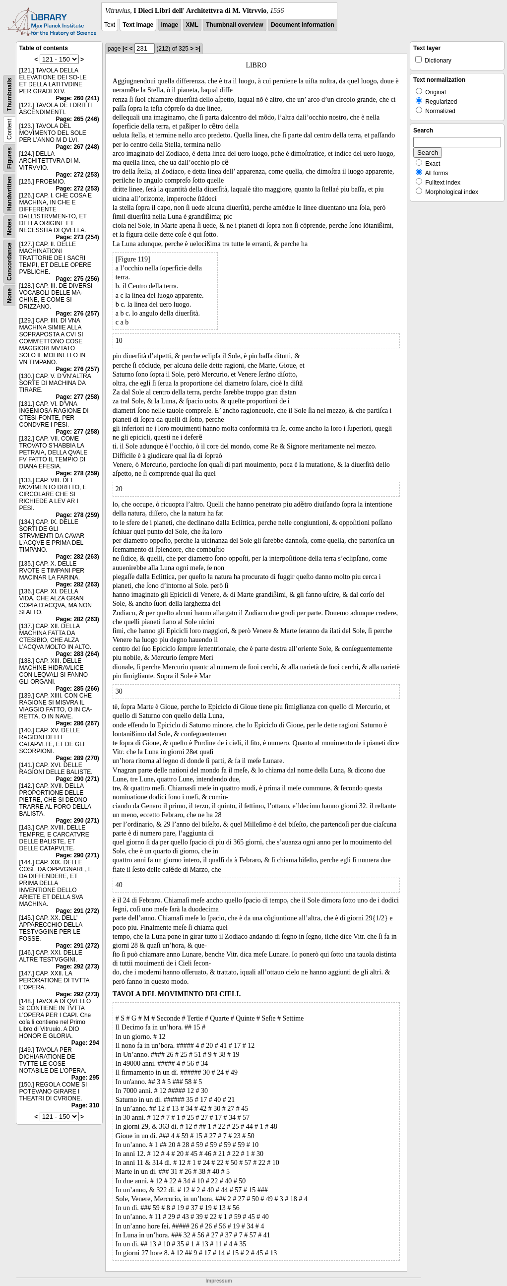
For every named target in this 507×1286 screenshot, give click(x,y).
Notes (9, 226)
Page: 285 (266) (77, 688)
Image (170, 24)
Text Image (138, 24)
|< (125, 48)
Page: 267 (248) (77, 146)
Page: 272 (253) (77, 174)
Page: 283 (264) (77, 653)
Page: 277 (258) (77, 396)
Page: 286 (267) (77, 723)
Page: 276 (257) (77, 313)
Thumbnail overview (234, 24)
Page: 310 (85, 1105)
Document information (302, 24)
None (9, 295)
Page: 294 (85, 1042)
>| (197, 48)
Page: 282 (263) (77, 556)
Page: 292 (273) (77, 966)
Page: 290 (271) (77, 778)
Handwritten (9, 194)
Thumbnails (9, 94)
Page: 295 (85, 1077)
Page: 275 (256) (77, 278)
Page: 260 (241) (77, 98)
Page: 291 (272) (77, 910)
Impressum (218, 1281)
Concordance (9, 262)
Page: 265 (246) (77, 119)
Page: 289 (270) (77, 758)
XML (192, 24)
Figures (9, 158)
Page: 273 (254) (77, 237)
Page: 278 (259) (77, 473)
